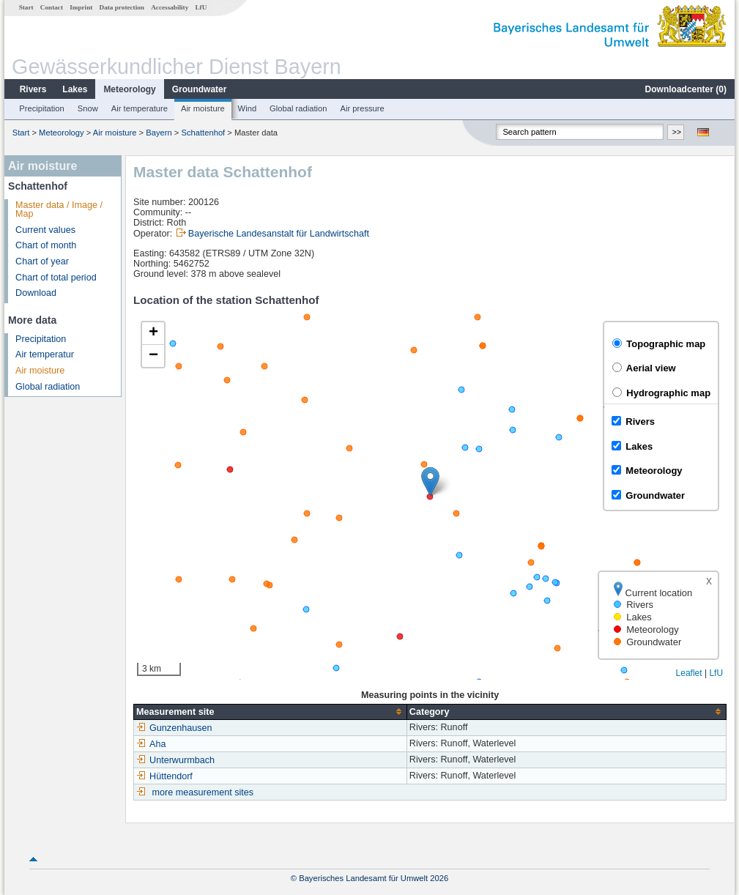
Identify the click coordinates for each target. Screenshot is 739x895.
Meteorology (129, 89)
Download (35, 293)
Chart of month (45, 245)
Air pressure (362, 108)
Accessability (169, 7)
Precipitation (41, 108)
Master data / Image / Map (59, 210)
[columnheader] (270, 711)
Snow (88, 108)
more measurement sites (203, 792)
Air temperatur (44, 354)
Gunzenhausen (174, 728)
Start (26, 7)
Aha (151, 744)
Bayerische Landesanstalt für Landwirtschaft (278, 234)
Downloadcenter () (686, 89)
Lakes (74, 89)
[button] (430, 482)
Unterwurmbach (175, 760)
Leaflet (689, 673)
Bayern (158, 132)
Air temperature (139, 108)
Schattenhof (204, 132)
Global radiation (298, 108)
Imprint (81, 7)
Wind (247, 108)
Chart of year (42, 261)
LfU (201, 7)
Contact (51, 7)
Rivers (33, 89)
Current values (45, 230)
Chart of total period (56, 277)
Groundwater (199, 89)
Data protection (122, 7)
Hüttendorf (164, 776)
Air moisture (203, 108)
